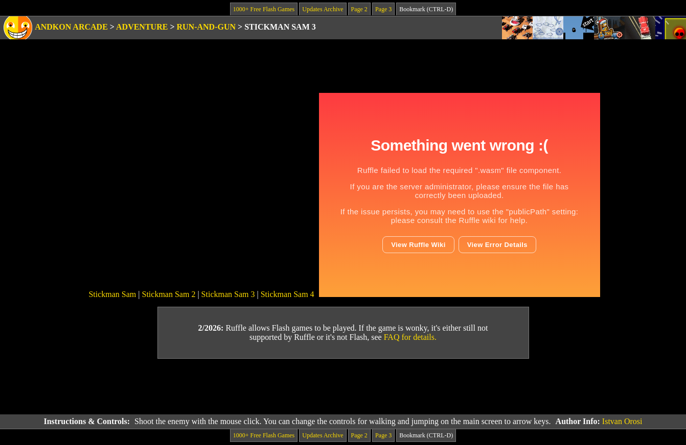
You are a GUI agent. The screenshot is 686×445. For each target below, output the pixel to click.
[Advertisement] (343, 387)
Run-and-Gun (206, 26)
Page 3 (383, 9)
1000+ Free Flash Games (263, 9)
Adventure (142, 26)
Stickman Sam (112, 294)
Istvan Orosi (622, 421)
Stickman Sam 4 (287, 294)
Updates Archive (322, 9)
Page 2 (359, 9)
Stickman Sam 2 (169, 294)
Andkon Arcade (71, 26)
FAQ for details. (410, 337)
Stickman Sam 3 (228, 294)
